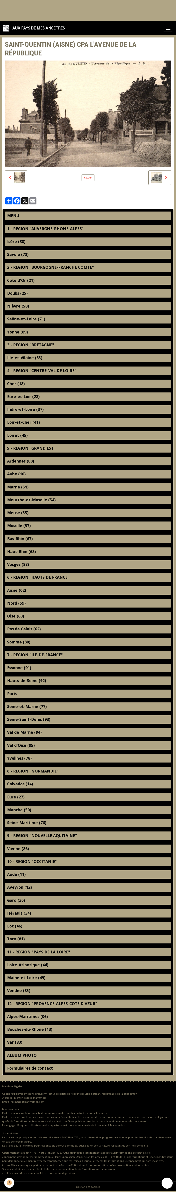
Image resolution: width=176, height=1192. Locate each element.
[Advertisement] (81, 10)
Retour (88, 177)
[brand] (34, 28)
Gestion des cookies (88, 1187)
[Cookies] (9, 1183)
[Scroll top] (167, 1183)
